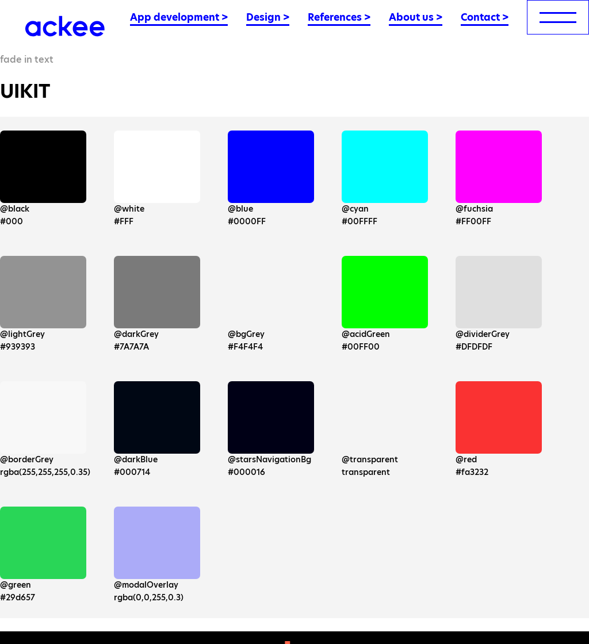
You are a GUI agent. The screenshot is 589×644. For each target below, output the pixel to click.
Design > (267, 17)
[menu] (558, 17)
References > (339, 17)
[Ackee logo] (65, 26)
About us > (415, 17)
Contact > (484, 17)
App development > (179, 17)
